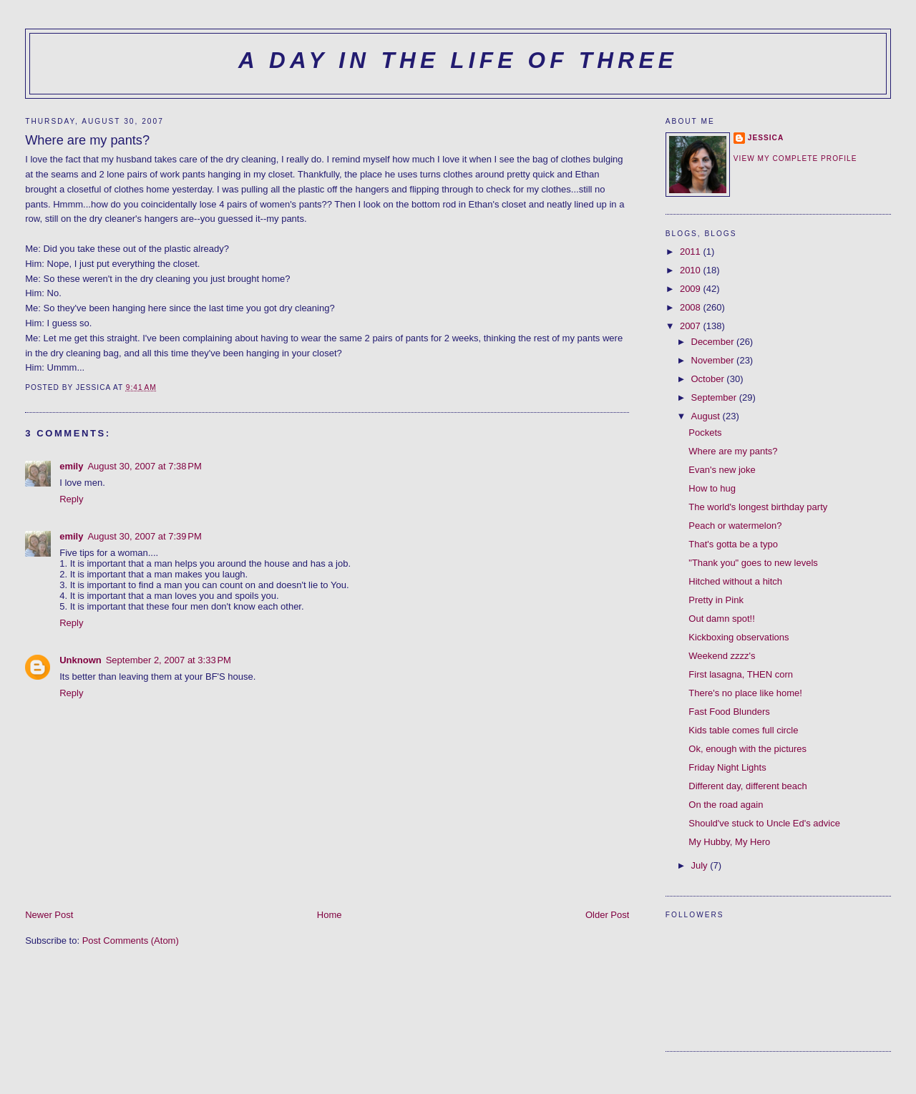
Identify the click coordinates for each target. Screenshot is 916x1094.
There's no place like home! (745, 693)
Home (329, 914)
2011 (691, 251)
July (701, 865)
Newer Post (49, 914)
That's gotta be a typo (733, 544)
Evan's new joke (722, 469)
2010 (691, 270)
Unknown (80, 660)
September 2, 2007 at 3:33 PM (168, 660)
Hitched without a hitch (735, 581)
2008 (691, 307)
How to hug (712, 488)
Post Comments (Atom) (130, 940)
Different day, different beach (747, 786)
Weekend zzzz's (721, 655)
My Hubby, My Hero (729, 841)
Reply (71, 499)
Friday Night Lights (727, 767)
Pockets (704, 432)
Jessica (766, 138)
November (714, 360)
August (707, 416)
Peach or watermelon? (734, 525)
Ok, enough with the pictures (747, 748)
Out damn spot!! (721, 618)
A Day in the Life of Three (458, 60)
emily (71, 466)
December (714, 341)
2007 (691, 326)
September (715, 397)
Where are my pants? (732, 451)
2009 (691, 288)
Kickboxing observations (738, 637)
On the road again (725, 804)
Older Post (607, 914)
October (709, 378)
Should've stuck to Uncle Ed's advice (764, 823)
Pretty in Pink (716, 600)
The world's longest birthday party (757, 507)
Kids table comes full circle (743, 730)
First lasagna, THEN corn (740, 674)
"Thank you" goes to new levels (753, 562)
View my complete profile (795, 158)
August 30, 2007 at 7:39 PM (144, 536)
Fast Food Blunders (728, 711)
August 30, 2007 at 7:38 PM (144, 466)
